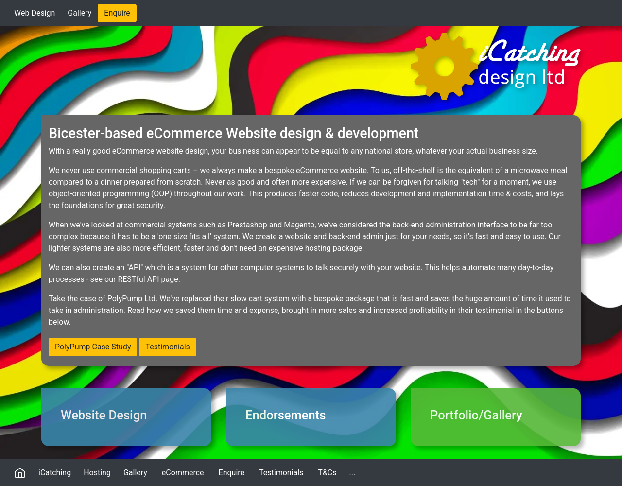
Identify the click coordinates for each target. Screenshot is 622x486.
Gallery (79, 12)
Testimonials (167, 346)
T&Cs (327, 472)
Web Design (34, 12)
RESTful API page (148, 279)
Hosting (97, 472)
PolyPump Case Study (93, 346)
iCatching (54, 472)
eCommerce (183, 472)
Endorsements (285, 415)
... (355, 472)
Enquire (117, 12)
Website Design (104, 415)
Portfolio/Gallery (476, 415)
